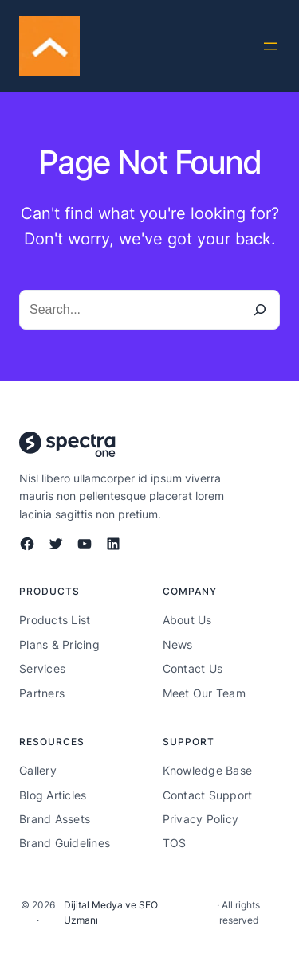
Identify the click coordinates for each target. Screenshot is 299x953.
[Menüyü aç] (270, 46)
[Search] (260, 310)
